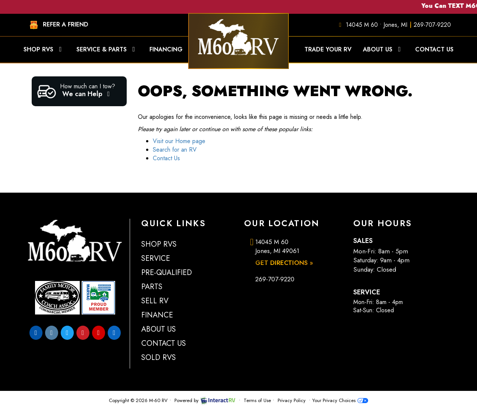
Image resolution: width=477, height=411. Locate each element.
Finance (157, 315)
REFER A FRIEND (57, 25)
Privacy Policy (292, 400)
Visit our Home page (179, 141)
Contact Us (434, 49)
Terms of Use (257, 400)
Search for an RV (175, 149)
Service (155, 258)
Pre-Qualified (166, 272)
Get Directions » (284, 262)
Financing (171, 49)
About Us (383, 49)
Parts (151, 286)
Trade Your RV (327, 49)
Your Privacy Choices (340, 400)
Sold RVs (158, 357)
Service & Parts (107, 49)
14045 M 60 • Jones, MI (376, 24)
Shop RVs (44, 49)
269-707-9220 (432, 24)
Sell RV (154, 300)
